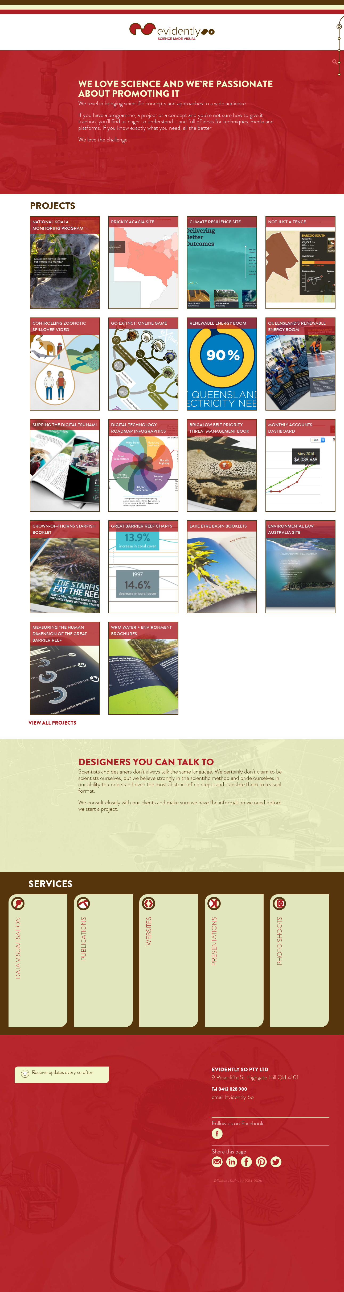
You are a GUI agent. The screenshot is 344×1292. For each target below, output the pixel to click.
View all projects (52, 723)
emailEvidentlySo (233, 1097)
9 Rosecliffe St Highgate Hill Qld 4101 (255, 1077)
